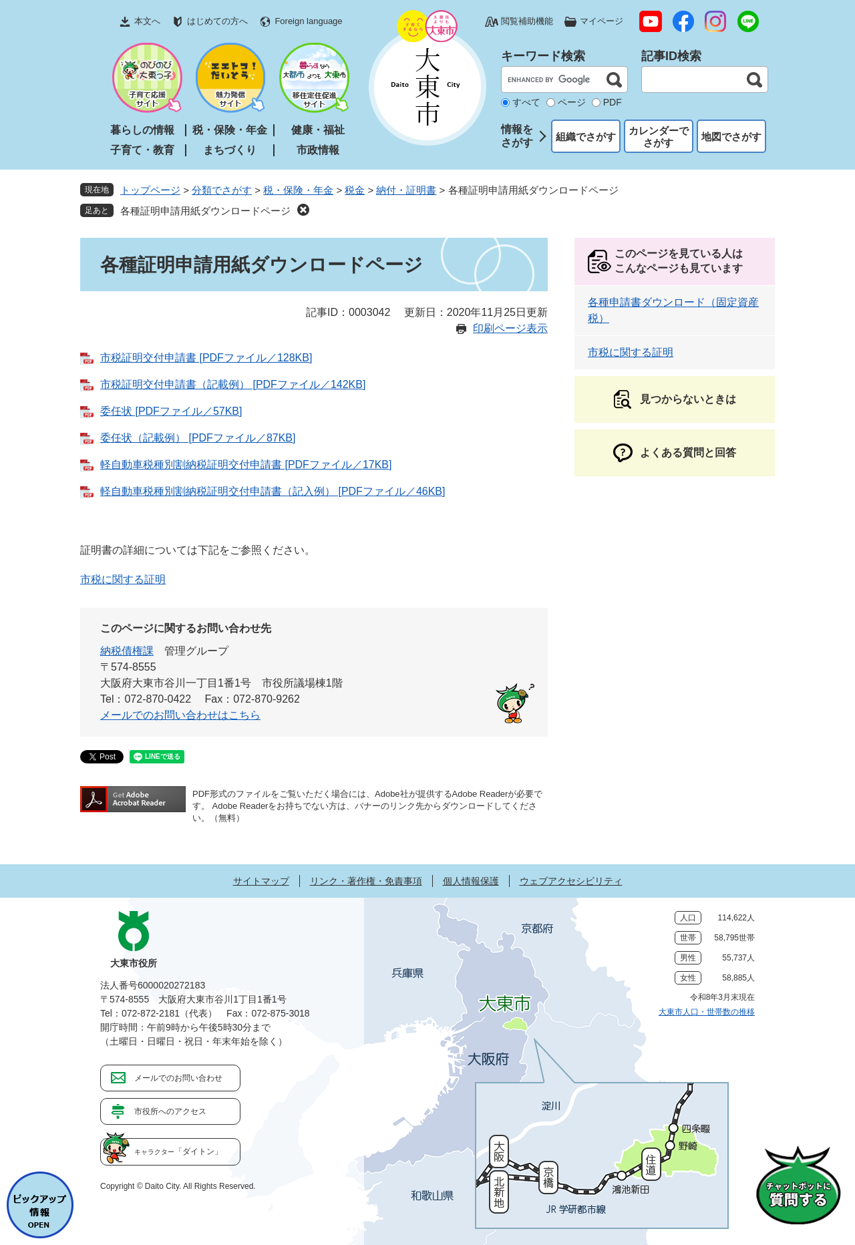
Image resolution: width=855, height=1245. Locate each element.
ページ (572, 102)
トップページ (150, 190)
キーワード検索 (543, 56)
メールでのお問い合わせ (178, 1078)
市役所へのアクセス (170, 1111)
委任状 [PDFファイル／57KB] (171, 411)
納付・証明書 (406, 190)
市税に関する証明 (123, 579)
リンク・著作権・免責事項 (366, 881)
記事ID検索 (671, 56)
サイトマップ (261, 881)
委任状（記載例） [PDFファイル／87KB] (197, 437)
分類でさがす (222, 190)
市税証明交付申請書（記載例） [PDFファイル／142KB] (232, 384)
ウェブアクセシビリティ (571, 881)
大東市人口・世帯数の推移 (707, 1012)
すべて (526, 102)
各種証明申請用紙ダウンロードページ (205, 210)
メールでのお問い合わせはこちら (180, 715)
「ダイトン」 (178, 1151)
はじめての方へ (217, 21)
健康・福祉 (318, 130)
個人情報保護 (471, 881)
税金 (355, 190)
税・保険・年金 (229, 130)
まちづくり (229, 150)
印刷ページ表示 (510, 328)
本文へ (147, 21)
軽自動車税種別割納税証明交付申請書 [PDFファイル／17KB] (245, 464)
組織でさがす (586, 136)
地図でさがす (731, 136)
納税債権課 (127, 651)
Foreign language (308, 21)
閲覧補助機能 (527, 21)
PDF (612, 102)
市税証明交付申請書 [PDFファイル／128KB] (206, 357)
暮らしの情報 (142, 130)
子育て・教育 (142, 150)
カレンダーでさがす (659, 136)
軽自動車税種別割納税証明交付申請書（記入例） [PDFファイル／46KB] (272, 491)
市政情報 (318, 150)
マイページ (601, 21)
